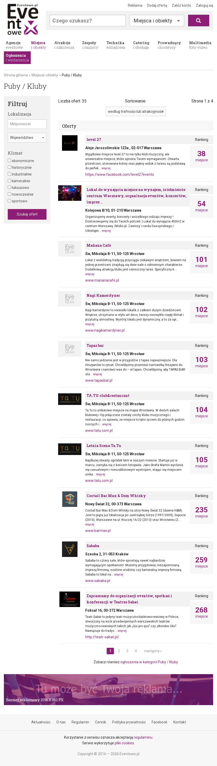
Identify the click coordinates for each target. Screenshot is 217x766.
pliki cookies (124, 743)
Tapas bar (95, 345)
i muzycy (90, 45)
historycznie (20, 167)
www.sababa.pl (97, 581)
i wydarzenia (17, 57)
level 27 (94, 139)
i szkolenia (64, 45)
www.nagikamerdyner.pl (105, 330)
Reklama (135, 5)
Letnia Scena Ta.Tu (104, 445)
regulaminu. (143, 737)
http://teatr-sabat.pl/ (102, 637)
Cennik (100, 722)
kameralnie (19, 181)
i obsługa (141, 45)
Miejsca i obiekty (153, 21)
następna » (153, 651)
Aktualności (40, 722)
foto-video (200, 45)
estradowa (115, 45)
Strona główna (16, 75)
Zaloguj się (204, 5)
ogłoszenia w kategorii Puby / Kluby (149, 662)
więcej (106, 168)
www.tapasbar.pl (98, 380)
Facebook (159, 722)
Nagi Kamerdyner (103, 295)
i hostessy (169, 45)
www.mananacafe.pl (102, 280)
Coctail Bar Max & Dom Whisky (116, 495)
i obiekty (38, 45)
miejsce (201, 156)
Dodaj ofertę (157, 5)
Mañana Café (99, 245)
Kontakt (179, 722)
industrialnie (20, 174)
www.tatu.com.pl (99, 430)
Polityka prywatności (129, 722)
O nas (61, 722)
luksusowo (18, 188)
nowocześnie (21, 194)
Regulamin (80, 722)
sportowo (17, 201)
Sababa (93, 545)
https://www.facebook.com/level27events (119, 174)
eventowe (14, 45)
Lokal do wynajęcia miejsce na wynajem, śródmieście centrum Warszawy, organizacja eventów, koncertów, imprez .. (137, 195)
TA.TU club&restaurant (108, 395)
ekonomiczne (21, 161)
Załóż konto (181, 5)
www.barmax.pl (98, 531)
